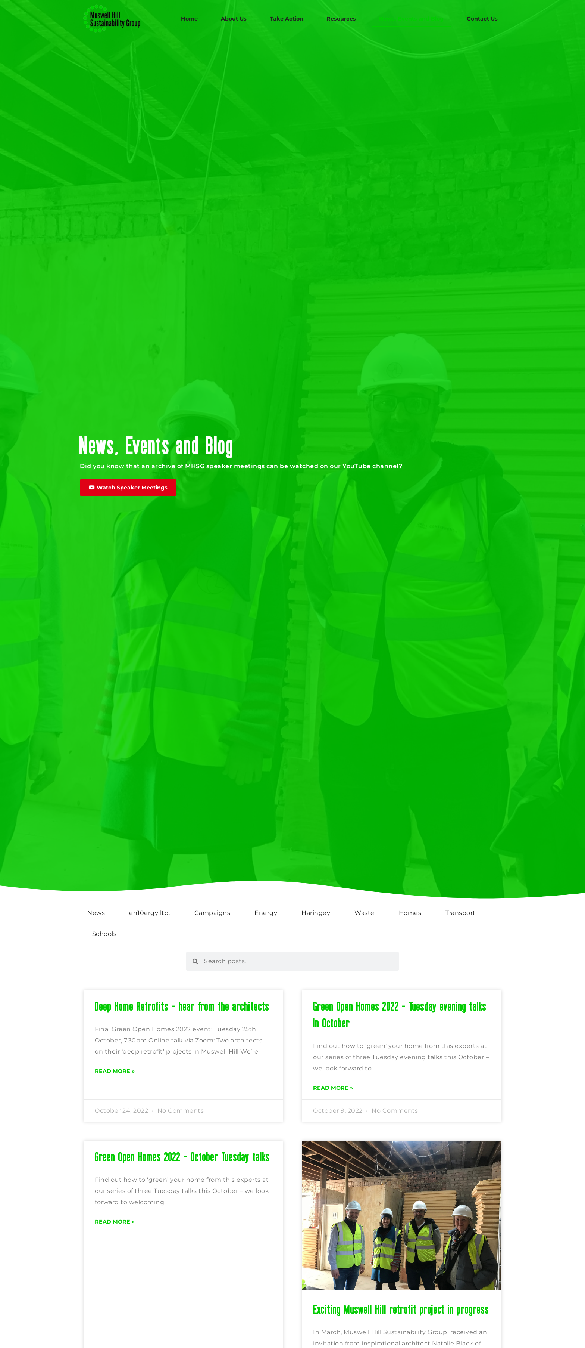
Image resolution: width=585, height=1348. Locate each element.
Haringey (315, 912)
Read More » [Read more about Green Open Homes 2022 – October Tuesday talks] (115, 1221)
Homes (410, 912)
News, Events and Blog (411, 18)
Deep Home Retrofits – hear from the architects (182, 1006)
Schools (104, 933)
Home (189, 18)
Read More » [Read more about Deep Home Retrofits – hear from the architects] (115, 1071)
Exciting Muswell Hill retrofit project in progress (401, 1309)
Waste (364, 912)
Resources (341, 18)
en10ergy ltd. (149, 912)
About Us (234, 18)
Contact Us (482, 18)
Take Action (286, 18)
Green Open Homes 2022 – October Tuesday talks (182, 1156)
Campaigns (212, 912)
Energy (265, 912)
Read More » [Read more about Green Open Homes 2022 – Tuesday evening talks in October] (333, 1088)
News (96, 912)
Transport (460, 912)
